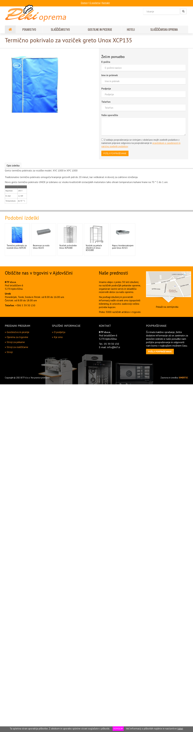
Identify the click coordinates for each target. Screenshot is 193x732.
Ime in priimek (109, 75)
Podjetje (106, 88)
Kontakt (106, 2)
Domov (84, 2)
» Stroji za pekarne (15, 342)
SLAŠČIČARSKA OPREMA (164, 29)
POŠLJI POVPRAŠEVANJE (114, 153)
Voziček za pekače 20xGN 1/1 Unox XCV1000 (94, 247)
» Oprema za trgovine (16, 337)
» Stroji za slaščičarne (16, 347)
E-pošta (105, 61)
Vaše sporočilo (109, 115)
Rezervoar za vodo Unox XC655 (41, 246)
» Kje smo (57, 337)
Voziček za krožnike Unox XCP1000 (68, 246)
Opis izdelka (13, 165)
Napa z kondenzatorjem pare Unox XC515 (122, 246)
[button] (160, 351)
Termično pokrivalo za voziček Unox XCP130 (17, 246)
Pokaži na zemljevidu (167, 306)
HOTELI (131, 29)
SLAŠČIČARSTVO (60, 29)
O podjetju (94, 2)
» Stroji (9, 352)
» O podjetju (58, 332)
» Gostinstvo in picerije (17, 332)
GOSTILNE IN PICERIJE (100, 29)
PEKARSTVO (29, 29)
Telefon (105, 101)
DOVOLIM (118, 728)
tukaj (180, 728)
